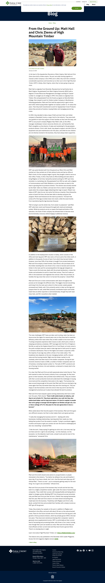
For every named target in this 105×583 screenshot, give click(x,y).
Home (50, 23)
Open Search (98, 4)
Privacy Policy (49, 5)
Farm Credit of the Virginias (15, 3)
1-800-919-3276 (37, 563)
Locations (78, 1)
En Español (55, 557)
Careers (54, 550)
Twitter (87, 550)
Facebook (78, 550)
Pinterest (84, 550)
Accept (76, 8)
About (93, 4)
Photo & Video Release (57, 565)
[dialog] (52, 7)
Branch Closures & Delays (58, 567)
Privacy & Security (56, 561)
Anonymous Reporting (57, 552)
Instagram (92, 550)
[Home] (18, 550)
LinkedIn (81, 550)
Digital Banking (93, 1)
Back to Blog (33, 542)
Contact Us (84, 1)
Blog (88, 4)
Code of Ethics (55, 563)
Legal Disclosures (56, 559)
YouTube (90, 550)
